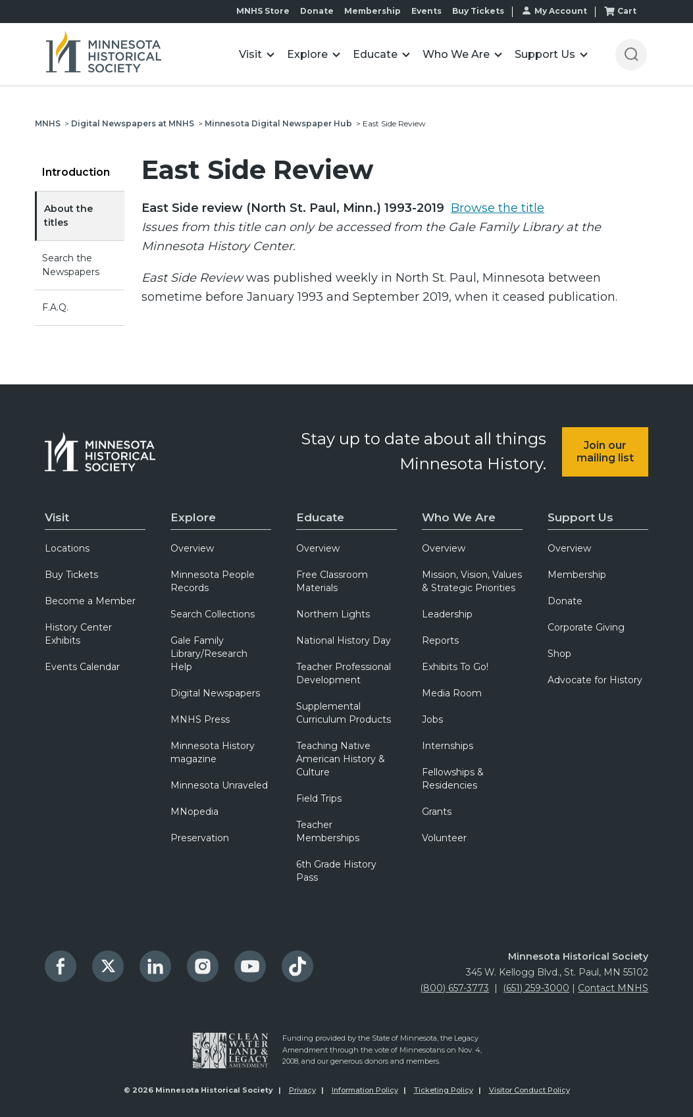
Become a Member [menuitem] (90, 601)
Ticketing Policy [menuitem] (443, 1090)
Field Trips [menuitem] (319, 798)
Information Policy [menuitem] (365, 1090)
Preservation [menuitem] (199, 838)
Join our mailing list (605, 451)
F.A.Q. (55, 307)
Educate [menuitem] (320, 517)
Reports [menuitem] (440, 640)
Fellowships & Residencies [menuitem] (453, 778)
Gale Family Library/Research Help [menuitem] (208, 654)
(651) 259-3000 (536, 988)
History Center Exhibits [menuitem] (78, 633)
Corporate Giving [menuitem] (586, 627)
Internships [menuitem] (447, 746)
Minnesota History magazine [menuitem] (212, 752)
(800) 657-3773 (454, 988)
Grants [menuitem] (436, 812)
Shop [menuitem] (559, 654)
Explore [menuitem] (193, 517)
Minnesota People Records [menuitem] (212, 581)
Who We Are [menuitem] (459, 517)
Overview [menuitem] (192, 548)
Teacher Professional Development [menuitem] (343, 673)
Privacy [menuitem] (302, 1090)
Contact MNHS (613, 988)
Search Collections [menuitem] (212, 614)
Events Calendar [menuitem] (82, 667)
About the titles (68, 215)
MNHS (48, 123)
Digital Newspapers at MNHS (132, 123)
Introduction (76, 172)
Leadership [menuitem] (447, 614)
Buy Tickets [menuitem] (478, 11)
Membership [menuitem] (372, 11)
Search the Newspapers (70, 265)
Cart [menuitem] (626, 11)
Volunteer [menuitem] (444, 838)
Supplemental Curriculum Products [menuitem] (343, 712)
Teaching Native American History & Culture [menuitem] (340, 759)
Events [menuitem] (426, 11)
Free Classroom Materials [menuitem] (332, 581)
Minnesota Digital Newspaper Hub (278, 123)
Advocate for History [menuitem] (595, 680)
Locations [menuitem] (67, 548)
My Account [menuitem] (560, 11)
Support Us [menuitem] (580, 517)
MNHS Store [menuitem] (263, 11)
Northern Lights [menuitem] (333, 614)
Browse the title (497, 208)
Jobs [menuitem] (432, 719)
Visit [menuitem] (57, 517)
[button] (256, 54)
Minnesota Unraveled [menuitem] (219, 785)
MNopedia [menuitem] (194, 812)
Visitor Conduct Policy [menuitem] (529, 1090)
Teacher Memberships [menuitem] (327, 831)
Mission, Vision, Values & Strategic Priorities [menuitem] (472, 581)
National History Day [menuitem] (343, 640)
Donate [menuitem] (317, 11)
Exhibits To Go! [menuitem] (455, 667)
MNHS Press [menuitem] (200, 719)
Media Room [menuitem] (452, 693)
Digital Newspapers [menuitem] (215, 693)
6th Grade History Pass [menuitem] (336, 870)
